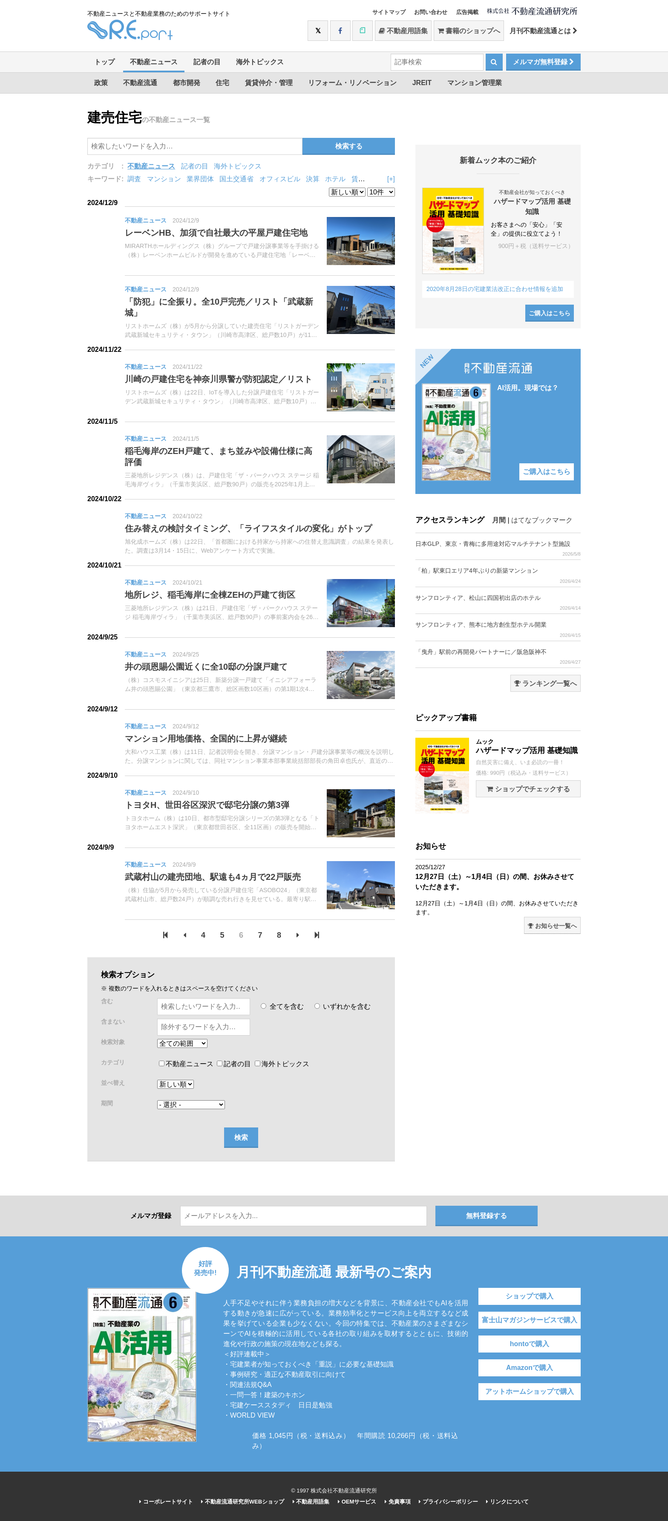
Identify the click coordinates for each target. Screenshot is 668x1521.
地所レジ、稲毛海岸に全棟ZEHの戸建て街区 (210, 594)
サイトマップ (389, 12)
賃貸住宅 (365, 179)
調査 (134, 179)
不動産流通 (140, 82)
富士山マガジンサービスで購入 (529, 1320)
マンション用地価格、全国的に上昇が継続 (206, 738)
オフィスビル (279, 179)
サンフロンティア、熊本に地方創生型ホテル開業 (498, 629)
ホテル (335, 179)
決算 (313, 179)
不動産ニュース (154, 62)
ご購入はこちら (549, 313)
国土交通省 (236, 179)
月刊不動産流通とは (543, 30)
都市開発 (186, 82)
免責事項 (398, 1501)
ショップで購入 (529, 1296)
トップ (104, 62)
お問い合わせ (430, 12)
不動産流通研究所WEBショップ (242, 1501)
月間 (499, 520)
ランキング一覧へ (545, 683)
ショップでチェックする (528, 789)
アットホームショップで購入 (529, 1391)
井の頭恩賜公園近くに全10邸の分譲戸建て (206, 666)
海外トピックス (260, 62)
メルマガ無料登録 (543, 62)
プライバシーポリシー (448, 1501)
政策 (101, 82)
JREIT (422, 82)
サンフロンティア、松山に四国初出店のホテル (498, 602)
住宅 (222, 82)
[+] (391, 179)
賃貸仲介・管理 (269, 82)
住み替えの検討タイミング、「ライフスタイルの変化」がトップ (248, 528)
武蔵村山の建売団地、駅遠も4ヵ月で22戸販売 (213, 877)
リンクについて (507, 1501)
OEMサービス (357, 1501)
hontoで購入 (529, 1343)
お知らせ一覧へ (552, 925)
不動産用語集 (403, 30)
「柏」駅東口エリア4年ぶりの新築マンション (498, 575)
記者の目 (207, 62)
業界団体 (200, 179)
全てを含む (282, 1006)
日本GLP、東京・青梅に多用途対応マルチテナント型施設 (498, 548)
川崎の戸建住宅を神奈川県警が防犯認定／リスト (218, 379)
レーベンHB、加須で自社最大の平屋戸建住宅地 (216, 232)
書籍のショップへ (469, 30)
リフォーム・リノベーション (352, 82)
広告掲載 (467, 12)
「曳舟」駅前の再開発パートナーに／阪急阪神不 (498, 656)
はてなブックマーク (542, 520)
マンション (164, 179)
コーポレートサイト (166, 1501)
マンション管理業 (474, 82)
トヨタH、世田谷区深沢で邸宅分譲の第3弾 (207, 805)
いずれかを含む (342, 1006)
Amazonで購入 (529, 1367)
